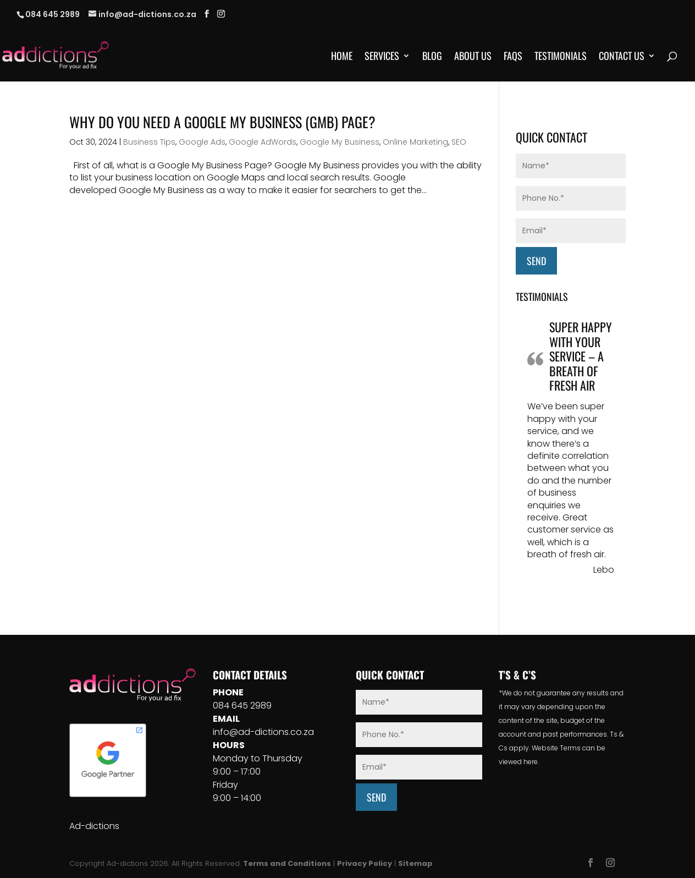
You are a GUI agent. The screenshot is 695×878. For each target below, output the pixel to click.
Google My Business (339, 141)
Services (382, 57)
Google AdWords (262, 141)
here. (531, 761)
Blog (432, 57)
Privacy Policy (364, 863)
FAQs (513, 57)
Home (341, 57)
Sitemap (415, 863)
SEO (458, 141)
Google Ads (202, 141)
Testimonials (560, 57)
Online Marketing (415, 141)
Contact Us (621, 57)
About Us (473, 57)
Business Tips (149, 141)
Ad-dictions (94, 826)
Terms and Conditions (287, 863)
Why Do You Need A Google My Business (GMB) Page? (222, 122)
